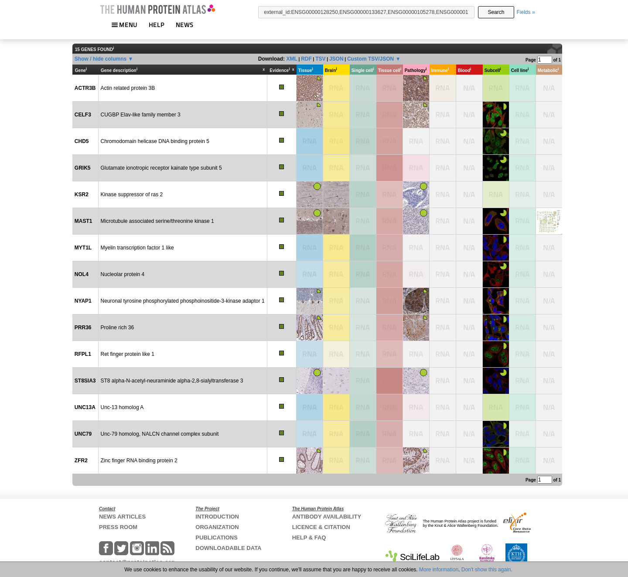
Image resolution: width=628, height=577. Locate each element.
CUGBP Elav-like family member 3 (141, 115)
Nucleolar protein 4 (123, 274)
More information (438, 570)
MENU (124, 24)
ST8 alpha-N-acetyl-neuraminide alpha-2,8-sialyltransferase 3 (172, 381)
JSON (336, 59)
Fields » (526, 12)
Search (496, 12)
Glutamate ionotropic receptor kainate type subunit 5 (161, 168)
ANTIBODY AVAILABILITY (326, 516)
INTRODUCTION (217, 516)
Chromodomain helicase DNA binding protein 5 (155, 141)
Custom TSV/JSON (370, 59)
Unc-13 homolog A (122, 407)
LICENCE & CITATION (321, 527)
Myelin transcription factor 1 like (137, 248)
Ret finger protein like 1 (127, 354)
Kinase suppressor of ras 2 (132, 194)
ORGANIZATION (217, 527)
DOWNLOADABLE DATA (228, 548)
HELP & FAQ (309, 537)
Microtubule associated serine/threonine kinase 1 (157, 221)
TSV (320, 59)
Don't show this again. (486, 570)
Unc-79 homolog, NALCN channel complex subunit (160, 434)
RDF (306, 59)
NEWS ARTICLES (122, 516)
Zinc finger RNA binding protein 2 (139, 461)
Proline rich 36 (117, 327)
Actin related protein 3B (128, 88)
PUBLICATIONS (216, 537)
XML (291, 59)
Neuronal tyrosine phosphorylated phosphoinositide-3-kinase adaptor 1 (183, 301)
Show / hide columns (100, 59)
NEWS (185, 24)
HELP (156, 24)
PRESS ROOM (118, 527)
